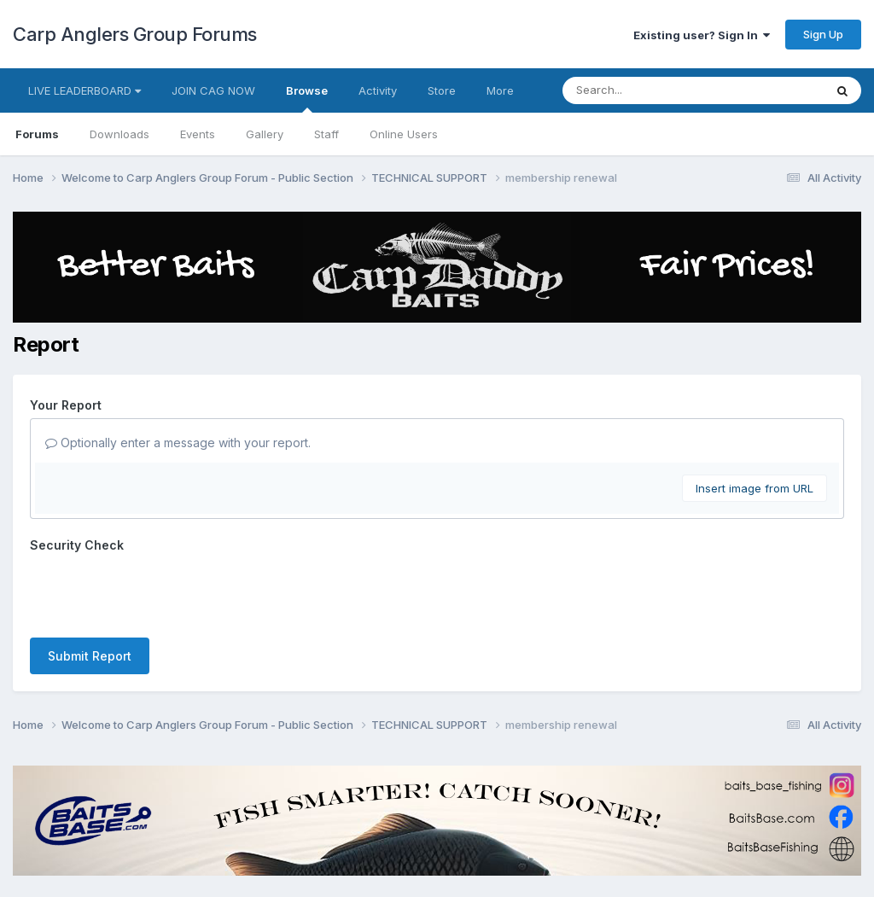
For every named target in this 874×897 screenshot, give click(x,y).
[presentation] (159, 591)
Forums (37, 134)
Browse (307, 98)
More (500, 90)
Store (442, 90)
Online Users (404, 134)
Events (197, 134)
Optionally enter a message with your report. (178, 442)
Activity (377, 90)
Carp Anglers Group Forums (135, 34)
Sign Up (823, 34)
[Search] (646, 90)
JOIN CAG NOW (213, 90)
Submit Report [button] (89, 656)
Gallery (264, 134)
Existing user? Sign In (701, 35)
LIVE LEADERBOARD (84, 90)
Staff (326, 134)
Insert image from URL (754, 488)
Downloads (119, 134)
